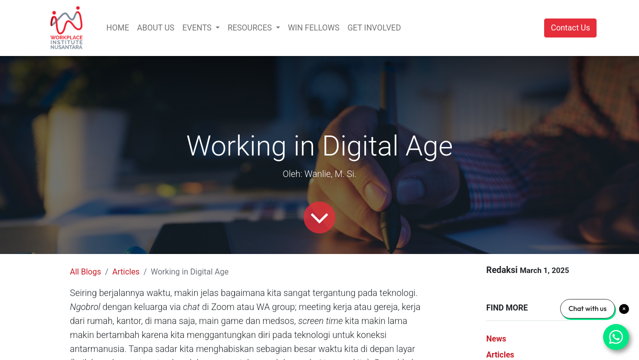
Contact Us (570, 27)
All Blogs (85, 271)
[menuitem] (117, 28)
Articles (125, 271)
